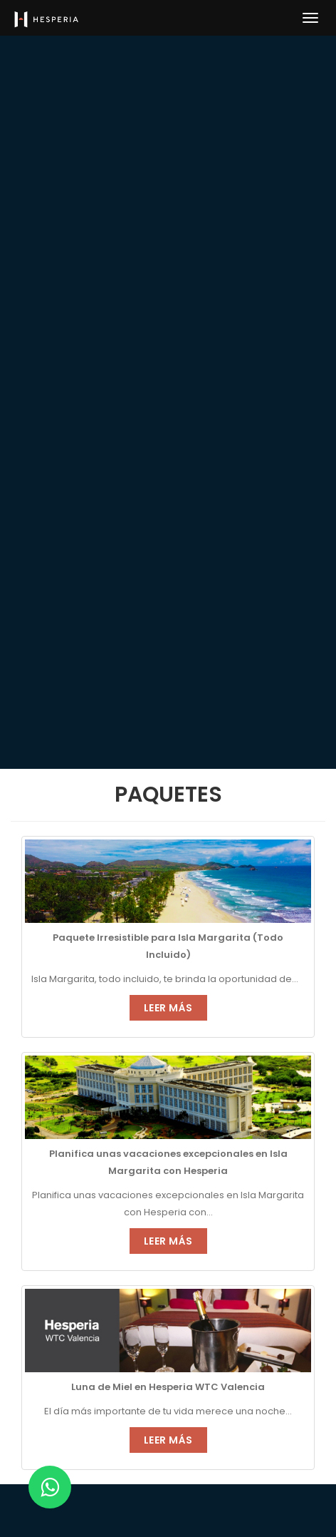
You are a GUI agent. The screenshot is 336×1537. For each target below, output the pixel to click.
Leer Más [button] (168, 1008)
